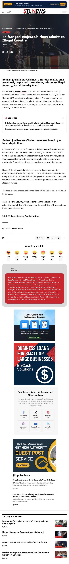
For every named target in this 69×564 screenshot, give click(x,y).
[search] (58, 12)
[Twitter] (35, 414)
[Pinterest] (48, 414)
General (11, 28)
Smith (5, 45)
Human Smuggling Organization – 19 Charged (23, 532)
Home (4, 28)
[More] (25, 52)
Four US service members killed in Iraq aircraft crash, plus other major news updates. (33, 495)
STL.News (22, 91)
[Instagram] (23, 426)
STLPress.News (30, 280)
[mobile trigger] (4, 11)
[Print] (20, 52)
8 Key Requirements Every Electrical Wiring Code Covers (34, 480)
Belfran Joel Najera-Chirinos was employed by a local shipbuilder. (32, 129)
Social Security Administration (25, 216)
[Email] (12, 52)
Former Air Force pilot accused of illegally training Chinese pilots (25, 522)
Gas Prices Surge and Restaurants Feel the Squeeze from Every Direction (25, 553)
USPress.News (43, 280)
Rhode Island (17, 228)
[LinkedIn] (48, 426)
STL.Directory (54, 277)
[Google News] (35, 426)
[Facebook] (63, 269)
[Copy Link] (16, 52)
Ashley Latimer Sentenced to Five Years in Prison (24, 542)
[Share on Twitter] (7, 52)
